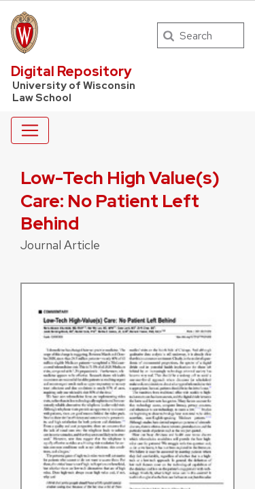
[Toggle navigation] (30, 130)
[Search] (200, 35)
